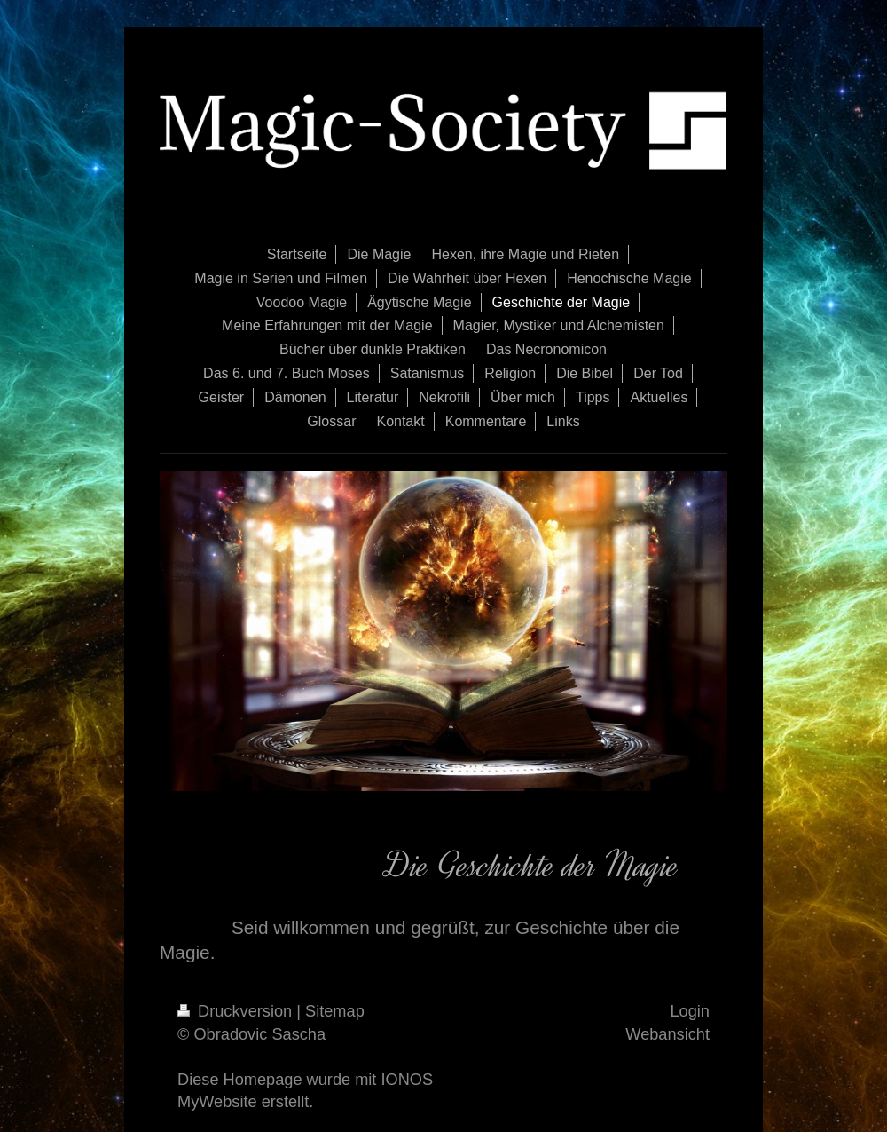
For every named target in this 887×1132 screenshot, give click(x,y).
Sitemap (335, 1011)
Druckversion (236, 1011)
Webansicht (667, 1034)
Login (690, 1011)
